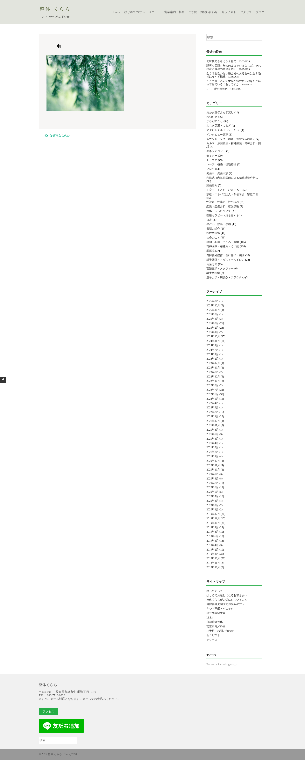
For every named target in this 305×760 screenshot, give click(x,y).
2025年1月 (212, 332)
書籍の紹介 (213, 228)
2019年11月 (213, 518)
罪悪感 (210, 250)
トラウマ (211, 160)
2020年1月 (212, 509)
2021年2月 (212, 451)
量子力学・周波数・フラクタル (225, 277)
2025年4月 (212, 318)
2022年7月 (212, 389)
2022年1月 (212, 416)
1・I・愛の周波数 (217, 88)
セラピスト (229, 12)
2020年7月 (212, 483)
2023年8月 (212, 372)
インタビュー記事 (217, 134)
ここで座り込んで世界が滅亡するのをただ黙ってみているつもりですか (233, 83)
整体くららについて (218, 210)
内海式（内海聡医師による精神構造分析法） (233, 177)
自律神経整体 (214, 621)
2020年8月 (212, 478)
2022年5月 (212, 398)
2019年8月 (212, 531)
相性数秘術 (213, 233)
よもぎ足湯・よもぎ (218, 125)
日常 (209, 219)
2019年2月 (212, 549)
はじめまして (214, 590)
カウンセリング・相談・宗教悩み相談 (229, 139)
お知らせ (211, 116)
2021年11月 (213, 425)
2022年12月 (213, 376)
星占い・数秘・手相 (218, 224)
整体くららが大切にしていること (226, 599)
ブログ (260, 12)
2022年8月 (212, 385)
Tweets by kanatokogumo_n (221, 664)
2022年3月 (212, 407)
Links (209, 617)
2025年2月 (212, 327)
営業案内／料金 (174, 12)
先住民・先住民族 (217, 173)
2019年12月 (213, 514)
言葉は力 (211, 264)
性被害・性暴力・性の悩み (222, 202)
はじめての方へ (134, 12)
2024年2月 (212, 358)
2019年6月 (212, 536)
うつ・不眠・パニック (220, 608)
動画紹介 (211, 185)
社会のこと (213, 237)
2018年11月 (213, 562)
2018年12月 (213, 558)
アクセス (246, 12)
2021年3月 (212, 447)
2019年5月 (212, 540)
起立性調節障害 (215, 613)
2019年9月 (212, 527)
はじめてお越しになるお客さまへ (226, 595)
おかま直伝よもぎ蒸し (220, 112)
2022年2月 (212, 412)
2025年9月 (212, 314)
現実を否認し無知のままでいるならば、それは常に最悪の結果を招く (233, 67)
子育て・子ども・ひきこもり (224, 189)
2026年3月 (212, 301)
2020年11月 (213, 465)
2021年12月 (213, 421)
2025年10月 (213, 310)
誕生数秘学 (213, 273)
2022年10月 (213, 380)
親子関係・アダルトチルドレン (225, 259)
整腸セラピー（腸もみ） (221, 215)
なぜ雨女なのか (57, 135)
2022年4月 (212, 403)
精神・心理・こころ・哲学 (222, 242)
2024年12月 (213, 336)
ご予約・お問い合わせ (203, 12)
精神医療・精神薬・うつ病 (222, 246)
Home (116, 12)
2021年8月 (212, 429)
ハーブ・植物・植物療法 (221, 164)
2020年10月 (213, 469)
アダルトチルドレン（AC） (223, 130)
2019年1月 (212, 553)
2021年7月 (212, 434)
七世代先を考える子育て (221, 61)
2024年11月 (213, 341)
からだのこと (214, 121)
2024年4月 (212, 354)
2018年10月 (213, 567)
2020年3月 (212, 500)
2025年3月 (212, 323)
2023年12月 (213, 363)
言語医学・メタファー (220, 268)
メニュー (154, 12)
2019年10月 (213, 523)
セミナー (211, 155)
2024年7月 (212, 349)
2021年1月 (212, 456)
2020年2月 (212, 505)
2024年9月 (212, 345)
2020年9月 (212, 474)
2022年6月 (212, 394)
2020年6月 (212, 487)
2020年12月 (213, 460)
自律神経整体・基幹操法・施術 (225, 255)
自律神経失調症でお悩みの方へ (225, 604)
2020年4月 (212, 496)
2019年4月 (212, 545)
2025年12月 (213, 305)
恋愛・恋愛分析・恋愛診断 (222, 206)
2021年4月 (212, 443)
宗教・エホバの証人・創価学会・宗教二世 (232, 194)
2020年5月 (212, 491)
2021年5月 (212, 438)
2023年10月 (213, 367)
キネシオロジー (215, 151)
